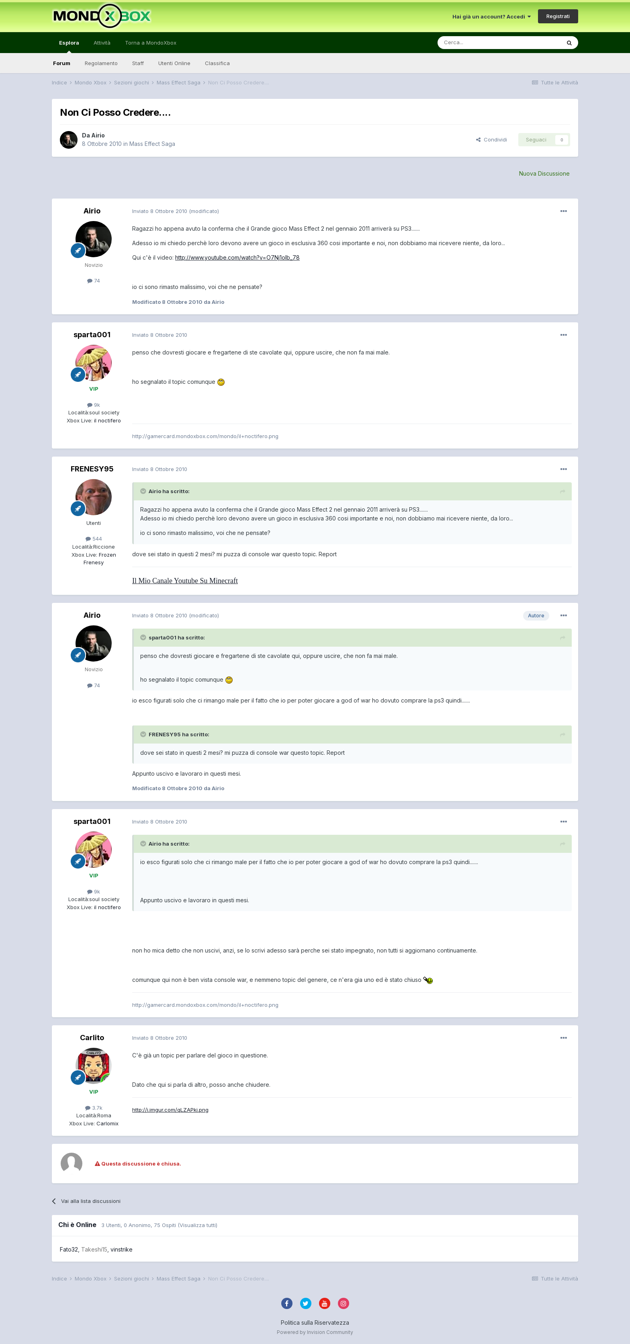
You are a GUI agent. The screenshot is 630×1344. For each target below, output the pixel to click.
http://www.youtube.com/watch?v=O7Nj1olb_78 (237, 257)
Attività (102, 42)
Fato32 (69, 1249)
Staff (138, 63)
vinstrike (121, 1249)
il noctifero (106, 420)
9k (93, 405)
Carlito (92, 1037)
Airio (98, 135)
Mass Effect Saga (152, 143)
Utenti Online (174, 63)
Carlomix (107, 1123)
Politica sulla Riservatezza (315, 1322)
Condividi (491, 139)
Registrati (558, 16)
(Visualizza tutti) (197, 1225)
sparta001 (92, 334)
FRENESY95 (92, 469)
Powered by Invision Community (315, 1332)
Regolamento (101, 63)
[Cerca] (475, 42)
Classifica (217, 63)
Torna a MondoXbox (150, 42)
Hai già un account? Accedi (491, 16)
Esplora (69, 46)
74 (93, 280)
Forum (61, 63)
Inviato (159, 211)
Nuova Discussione (544, 173)
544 (94, 538)
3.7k (93, 1107)
